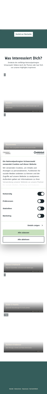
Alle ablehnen (23, 239)
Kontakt (11, 389)
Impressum (25, 389)
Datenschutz (17, 389)
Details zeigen (34, 225)
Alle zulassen (23, 233)
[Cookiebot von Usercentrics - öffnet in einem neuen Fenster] (34, 152)
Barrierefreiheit (33, 389)
